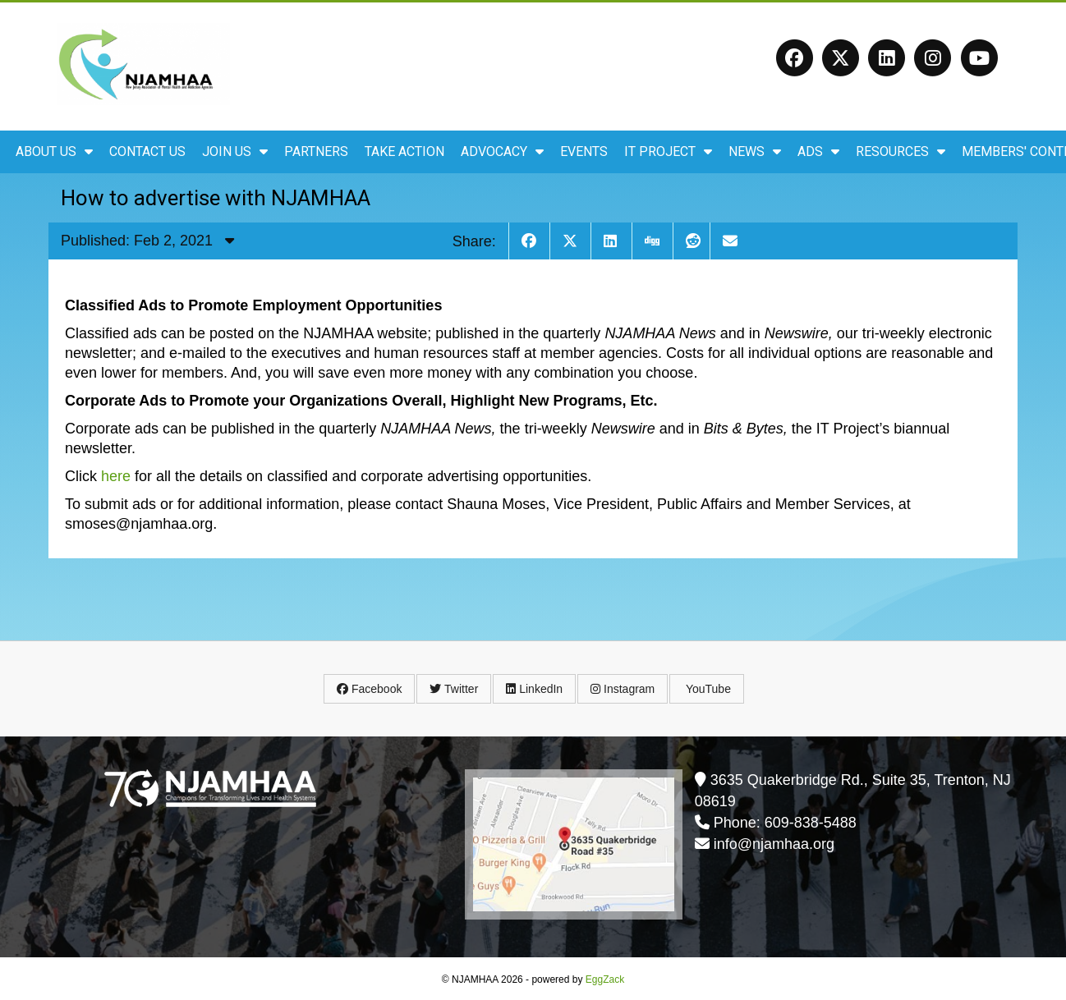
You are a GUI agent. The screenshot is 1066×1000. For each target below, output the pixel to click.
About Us (54, 151)
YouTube (706, 688)
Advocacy (502, 151)
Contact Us (147, 151)
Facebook (369, 688)
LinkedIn (534, 688)
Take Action (404, 151)
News (754, 151)
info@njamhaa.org (774, 844)
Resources (900, 151)
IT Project (668, 151)
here (116, 476)
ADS (818, 151)
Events (584, 151)
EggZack (605, 979)
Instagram (622, 688)
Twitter (454, 688)
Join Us (235, 151)
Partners (316, 151)
